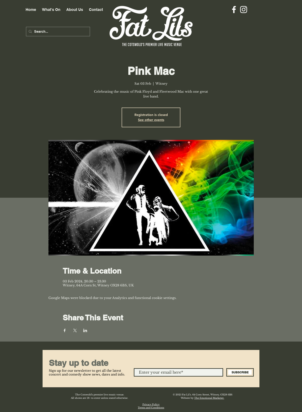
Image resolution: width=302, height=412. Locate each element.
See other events (151, 120)
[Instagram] (243, 9)
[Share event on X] (75, 330)
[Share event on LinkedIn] (85, 330)
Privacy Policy (151, 404)
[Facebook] (234, 9)
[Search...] (57, 31)
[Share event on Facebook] (65, 330)
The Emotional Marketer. (209, 397)
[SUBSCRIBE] (240, 372)
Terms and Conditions (151, 407)
